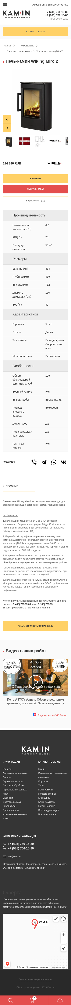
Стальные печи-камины (19, 51)
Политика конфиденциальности (35, 979)
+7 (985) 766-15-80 (56, 15)
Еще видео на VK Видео (50, 715)
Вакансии (8, 798)
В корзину (35, 179)
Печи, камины (27, 45)
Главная (7, 45)
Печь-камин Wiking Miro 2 (49, 51)
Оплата (7, 777)
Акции (6, 794)
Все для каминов (47, 814)
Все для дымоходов (48, 810)
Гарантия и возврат (13, 781)
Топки (41, 785)
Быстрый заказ (35, 189)
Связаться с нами (12, 802)
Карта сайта (9, 806)
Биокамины (44, 798)
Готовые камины (47, 794)
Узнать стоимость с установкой (35, 626)
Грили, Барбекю (46, 806)
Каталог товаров (35, 32)
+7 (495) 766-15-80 (56, 12)
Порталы (43, 781)
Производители (11, 810)
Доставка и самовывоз (15, 773)
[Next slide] (7, 128)
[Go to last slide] (7, 119)
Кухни (41, 769)
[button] (9, 141)
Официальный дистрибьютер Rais (50, 4)
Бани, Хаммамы (46, 802)
